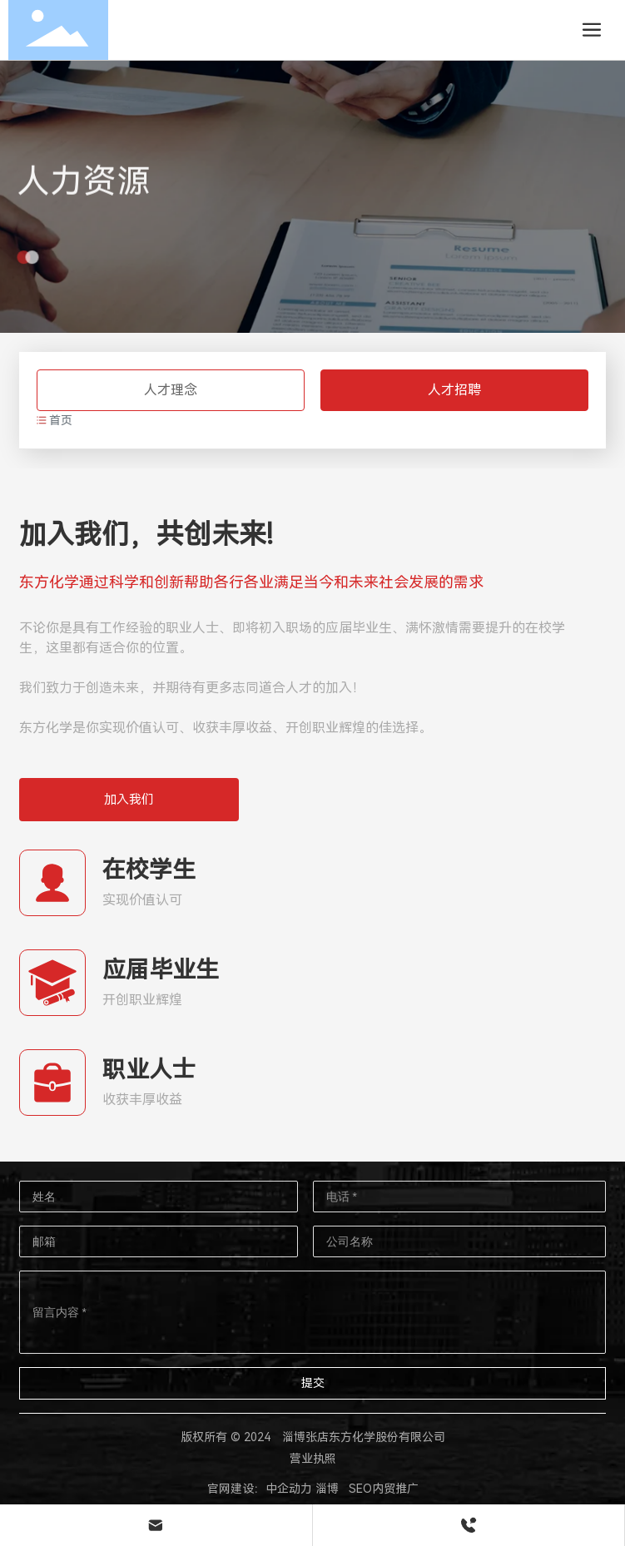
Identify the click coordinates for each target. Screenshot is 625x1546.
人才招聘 (454, 390)
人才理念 (170, 390)
